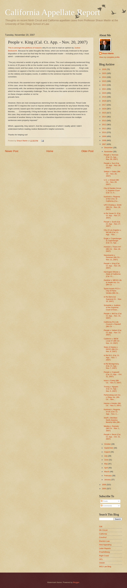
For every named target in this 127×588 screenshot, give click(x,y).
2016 (104, 109)
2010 (104, 132)
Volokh (102, 563)
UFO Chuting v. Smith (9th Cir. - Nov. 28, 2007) (112, 207)
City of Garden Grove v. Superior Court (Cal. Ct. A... (112, 190)
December (108, 147)
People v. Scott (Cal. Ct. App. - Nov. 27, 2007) (112, 224)
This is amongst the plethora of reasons (25, 48)
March (107, 472)
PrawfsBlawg (104, 552)
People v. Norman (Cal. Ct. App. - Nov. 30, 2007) (111, 157)
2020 (104, 93)
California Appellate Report (52, 12)
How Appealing (105, 545)
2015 (104, 113)
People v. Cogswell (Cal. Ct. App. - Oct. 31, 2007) (113, 374)
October (107, 444)
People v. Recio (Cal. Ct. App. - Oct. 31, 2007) (112, 436)
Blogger (76, 582)
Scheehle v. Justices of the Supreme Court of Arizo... (112, 307)
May (106, 464)
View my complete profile (109, 57)
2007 (104, 144)
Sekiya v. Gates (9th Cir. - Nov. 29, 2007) (112, 173)
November (108, 151)
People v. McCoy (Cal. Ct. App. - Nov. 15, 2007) (113, 315)
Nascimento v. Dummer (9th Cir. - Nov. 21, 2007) (112, 257)
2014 (104, 117)
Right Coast (104, 556)
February (108, 476)
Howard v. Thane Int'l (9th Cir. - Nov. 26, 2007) (112, 249)
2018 (104, 101)
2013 (104, 120)
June (106, 460)
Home (49, 151)
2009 (104, 136)
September (109, 448)
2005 (104, 489)
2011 (104, 128)
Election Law (104, 541)
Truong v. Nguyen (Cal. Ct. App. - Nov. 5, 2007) (111, 389)
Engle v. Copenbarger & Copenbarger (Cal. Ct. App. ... (112, 240)
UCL (101, 559)
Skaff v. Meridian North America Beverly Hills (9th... (112, 420)
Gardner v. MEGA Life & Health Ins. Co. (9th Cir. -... (113, 282)
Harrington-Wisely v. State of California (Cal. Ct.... (112, 274)
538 (100, 526)
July (106, 456)
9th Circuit (103, 530)
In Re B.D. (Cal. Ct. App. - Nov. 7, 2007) (111, 357)
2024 (104, 77)
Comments (106, 506)
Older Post (87, 151)
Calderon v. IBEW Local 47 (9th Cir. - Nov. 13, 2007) (112, 341)
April (106, 468)
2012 (104, 124)
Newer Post (11, 151)
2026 (104, 69)
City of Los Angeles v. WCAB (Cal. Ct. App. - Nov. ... (112, 232)
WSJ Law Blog (105, 566)
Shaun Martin (108, 53)
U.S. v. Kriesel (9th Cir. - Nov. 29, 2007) (111, 182)
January (107, 480)
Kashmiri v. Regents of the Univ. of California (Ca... (112, 199)
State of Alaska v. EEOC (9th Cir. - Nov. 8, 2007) (111, 349)
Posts (104, 501)
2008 (104, 140)
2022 (104, 85)
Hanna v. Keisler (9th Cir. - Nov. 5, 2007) (112, 404)
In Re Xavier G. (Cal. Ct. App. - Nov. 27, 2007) (112, 215)
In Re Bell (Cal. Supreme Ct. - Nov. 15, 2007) (112, 299)
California (103, 534)
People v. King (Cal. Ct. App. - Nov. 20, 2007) (112, 265)
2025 (104, 73)
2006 (104, 485)
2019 (104, 97)
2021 (104, 89)
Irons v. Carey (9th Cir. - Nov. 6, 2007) (112, 381)
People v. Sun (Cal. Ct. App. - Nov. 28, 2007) (112, 165)
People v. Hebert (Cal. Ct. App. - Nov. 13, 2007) (113, 332)
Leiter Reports (105, 548)
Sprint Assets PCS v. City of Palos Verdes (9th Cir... (112, 291)
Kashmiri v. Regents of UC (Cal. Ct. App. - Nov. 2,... (112, 411)
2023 (104, 81)
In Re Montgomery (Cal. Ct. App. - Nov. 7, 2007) (111, 366)
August (107, 452)
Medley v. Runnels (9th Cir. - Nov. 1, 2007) (112, 428)
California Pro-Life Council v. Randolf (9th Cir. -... (112, 324)
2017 (104, 105)
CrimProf (102, 537)
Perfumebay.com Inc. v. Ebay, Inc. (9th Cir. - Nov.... (112, 397)
